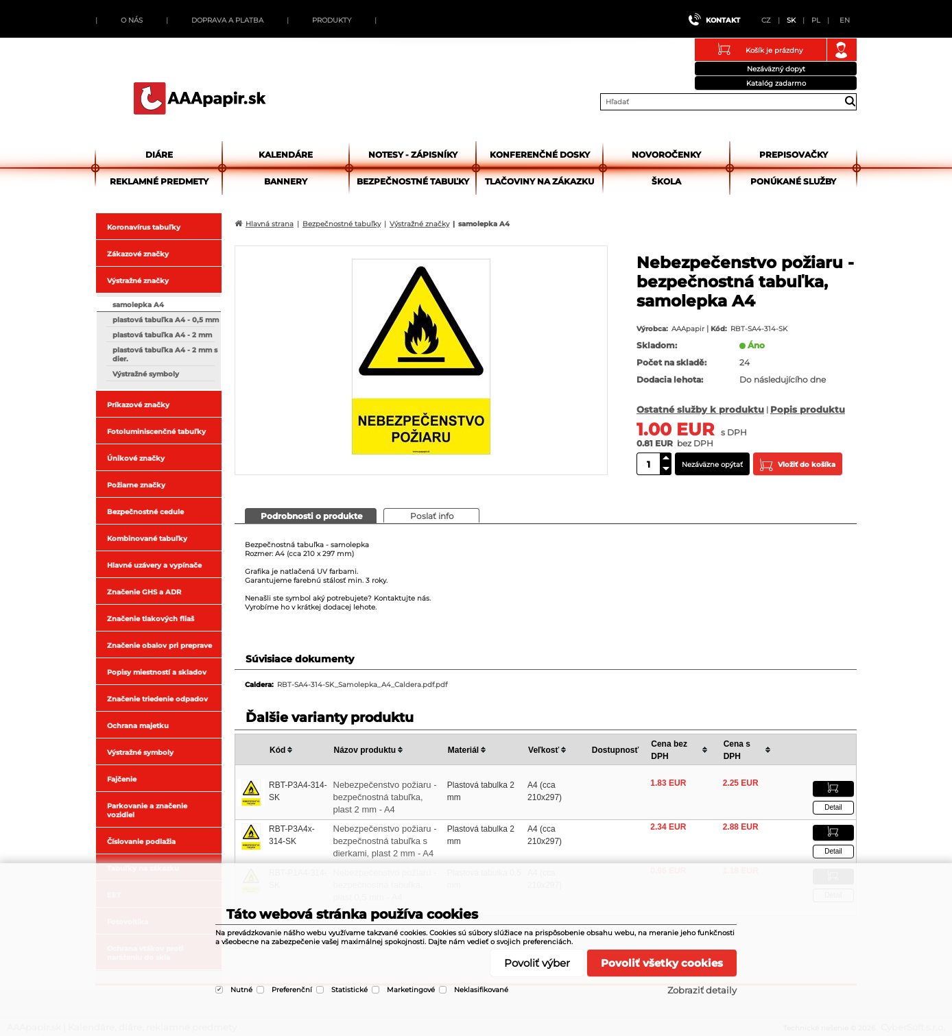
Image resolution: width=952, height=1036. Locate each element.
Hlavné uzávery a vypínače (154, 565)
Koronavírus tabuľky (143, 227)
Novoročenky (666, 154)
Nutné (241, 989)
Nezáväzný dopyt (776, 68)
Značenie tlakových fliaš (150, 618)
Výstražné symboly (145, 374)
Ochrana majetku (138, 725)
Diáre (159, 154)
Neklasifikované (481, 989)
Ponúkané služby (793, 181)
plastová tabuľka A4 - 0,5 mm (165, 319)
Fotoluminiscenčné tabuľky (156, 431)
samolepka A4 (138, 304)
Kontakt (723, 20)
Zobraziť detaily (702, 990)
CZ (766, 20)
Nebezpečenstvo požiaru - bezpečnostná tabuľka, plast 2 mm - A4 (385, 797)
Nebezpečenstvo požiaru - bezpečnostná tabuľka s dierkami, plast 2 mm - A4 (385, 840)
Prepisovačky (793, 154)
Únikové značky (136, 458)
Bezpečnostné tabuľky (413, 181)
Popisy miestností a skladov (156, 672)
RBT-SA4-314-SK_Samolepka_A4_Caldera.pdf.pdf (362, 684)
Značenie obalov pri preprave (159, 645)
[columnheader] (299, 749)
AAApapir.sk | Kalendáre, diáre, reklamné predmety (199, 98)
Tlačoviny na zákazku (539, 181)
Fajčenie (121, 779)
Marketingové (411, 989)
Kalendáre (286, 154)
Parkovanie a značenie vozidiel (147, 810)
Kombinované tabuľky (147, 538)
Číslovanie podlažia (141, 841)
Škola (666, 181)
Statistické (349, 989)
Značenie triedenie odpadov (157, 699)
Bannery (285, 181)
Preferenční (292, 989)
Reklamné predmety (159, 181)
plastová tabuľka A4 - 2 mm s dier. (164, 354)
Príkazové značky (138, 404)
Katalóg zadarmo (776, 83)
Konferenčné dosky (540, 154)
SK (791, 20)
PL (815, 20)
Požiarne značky (136, 485)
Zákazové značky (138, 254)
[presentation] (311, 515)
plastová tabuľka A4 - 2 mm (162, 334)
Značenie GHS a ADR (144, 592)
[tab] (311, 515)
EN (845, 20)
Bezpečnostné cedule (145, 511)
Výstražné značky (138, 280)
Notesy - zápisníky (412, 154)
